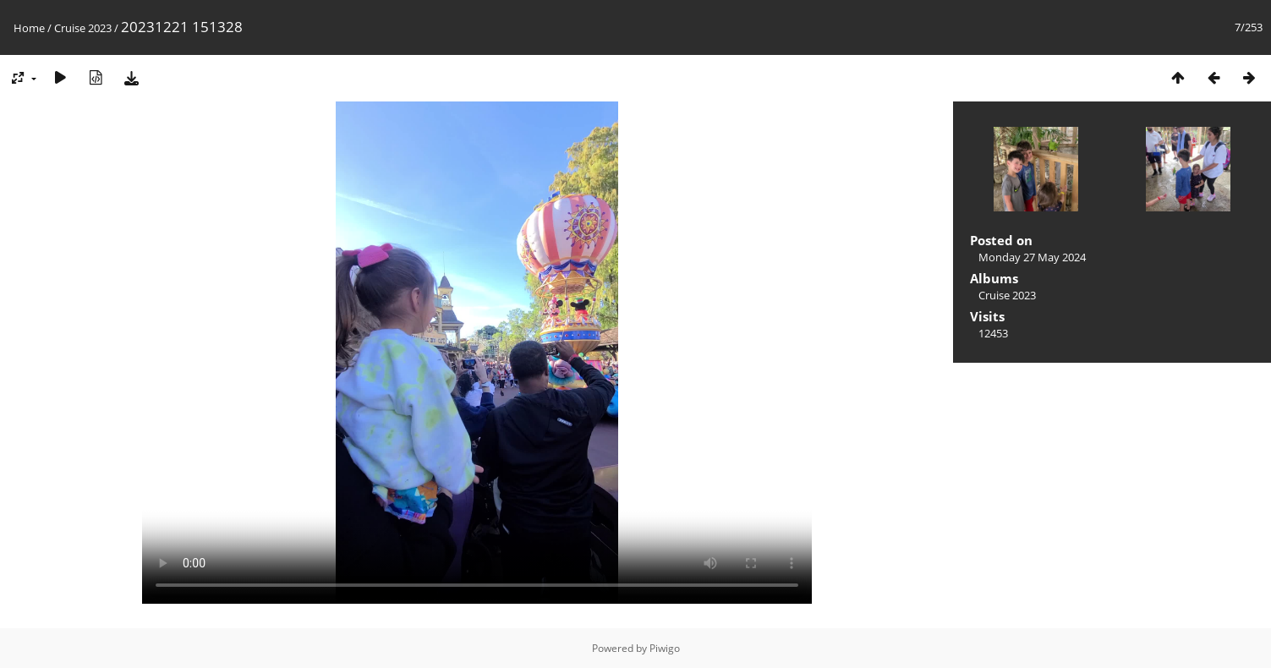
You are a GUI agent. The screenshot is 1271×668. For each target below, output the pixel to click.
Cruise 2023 (83, 28)
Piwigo (664, 648)
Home (29, 28)
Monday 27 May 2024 (1032, 257)
